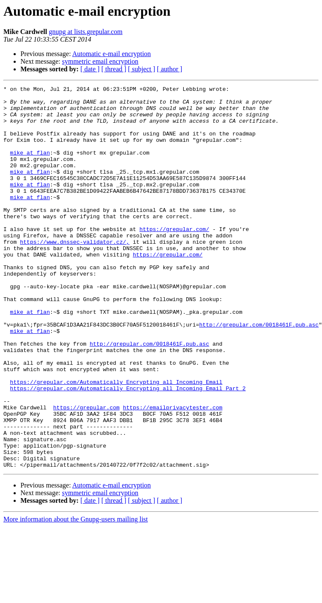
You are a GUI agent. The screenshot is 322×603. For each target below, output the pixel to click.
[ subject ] (141, 69)
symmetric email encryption (100, 61)
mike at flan (30, 166)
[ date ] (90, 69)
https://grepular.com (86, 472)
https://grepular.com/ (174, 258)
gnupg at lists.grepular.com (86, 31)
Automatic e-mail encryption (111, 53)
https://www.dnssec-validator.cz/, (74, 273)
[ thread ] (113, 69)
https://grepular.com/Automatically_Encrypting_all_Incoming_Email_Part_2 (128, 449)
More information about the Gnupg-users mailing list (75, 595)
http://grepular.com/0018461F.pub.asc (259, 373)
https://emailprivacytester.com (172, 472)
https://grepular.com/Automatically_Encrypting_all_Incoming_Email (116, 441)
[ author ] (169, 69)
